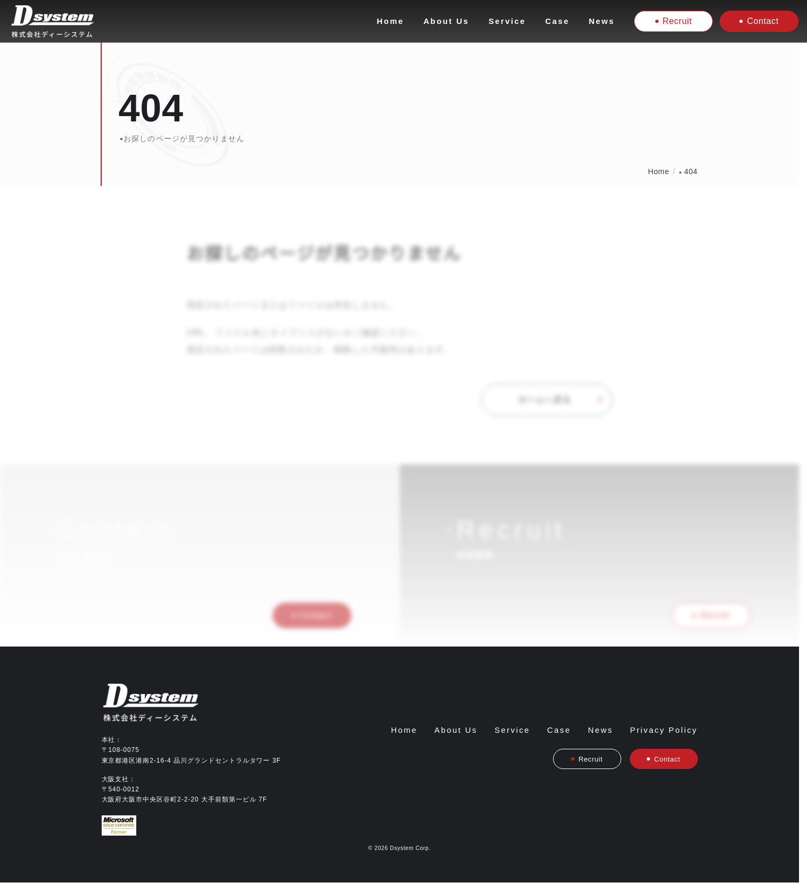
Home (390, 21)
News (602, 21)
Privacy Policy (664, 730)
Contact (759, 21)
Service (507, 21)
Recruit (673, 21)
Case (557, 21)
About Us (446, 21)
